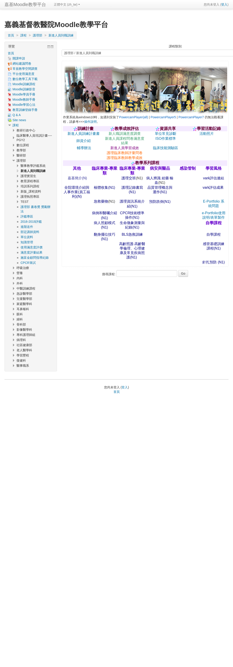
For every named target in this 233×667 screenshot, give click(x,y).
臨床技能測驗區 (165, 148)
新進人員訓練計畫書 (83, 134)
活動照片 (206, 134)
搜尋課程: (109, 274)
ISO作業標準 (165, 138)
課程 (16, 125)
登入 (224, 4)
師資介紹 (83, 141)
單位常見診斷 (165, 134)
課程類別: (175, 46)
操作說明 (90, 121)
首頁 (11, 53)
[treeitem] (31, 53)
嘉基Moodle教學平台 (25, 4)
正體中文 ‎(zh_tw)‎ (67, 4)
